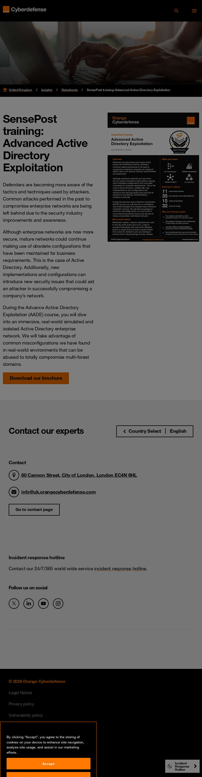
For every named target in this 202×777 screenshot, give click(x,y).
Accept (48, 768)
